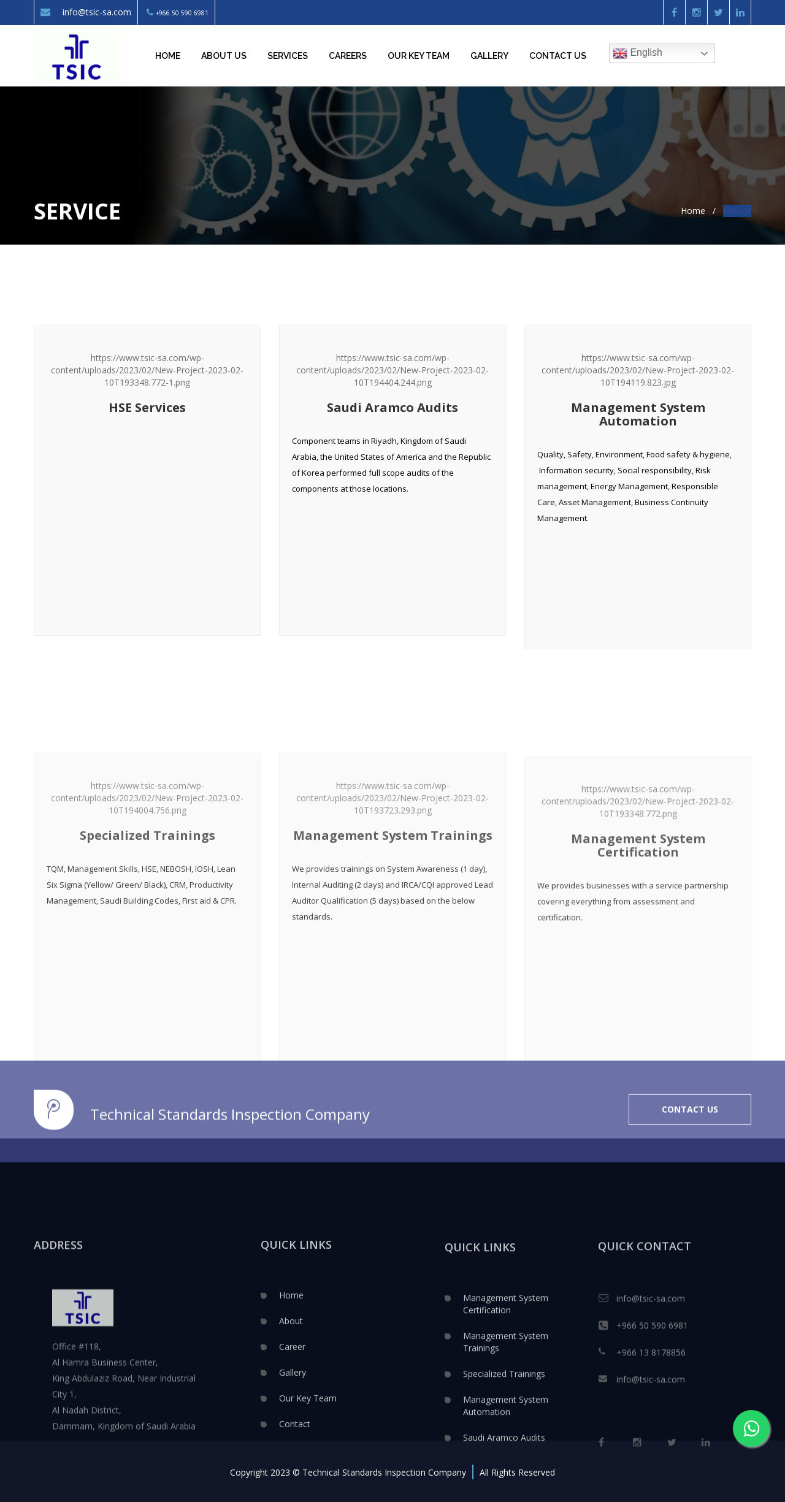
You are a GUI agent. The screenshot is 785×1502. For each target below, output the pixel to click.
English (637, 53)
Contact (294, 1482)
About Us (224, 56)
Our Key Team (308, 1456)
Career (292, 1405)
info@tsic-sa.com (85, 12)
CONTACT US (690, 1138)
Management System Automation (505, 1467)
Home (167, 56)
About (291, 1379)
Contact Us (557, 56)
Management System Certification (505, 1366)
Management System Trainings (505, 1404)
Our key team (419, 56)
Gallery (489, 56)
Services (287, 56)
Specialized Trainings (504, 1435)
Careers (348, 56)
